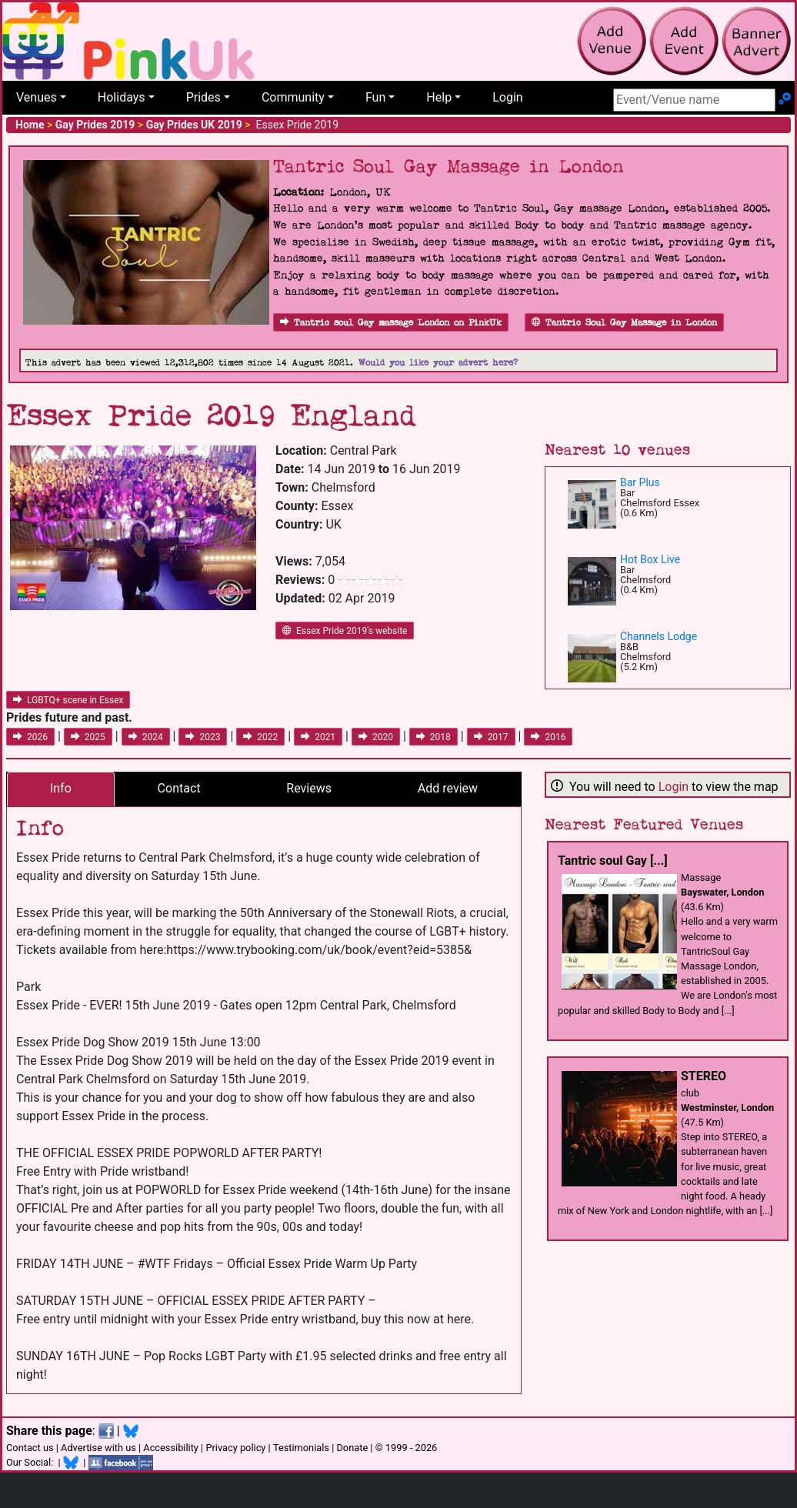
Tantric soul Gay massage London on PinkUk (391, 322)
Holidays (121, 97)
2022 (260, 737)
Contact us (30, 1447)
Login (507, 97)
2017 (491, 737)
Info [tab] (61, 788)
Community (293, 97)
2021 (318, 737)
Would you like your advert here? (438, 362)
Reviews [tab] (309, 788)
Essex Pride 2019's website (344, 631)
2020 (375, 737)
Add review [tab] (448, 788)
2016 (548, 737)
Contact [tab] (179, 788)
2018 (433, 737)
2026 (30, 737)
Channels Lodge (658, 636)
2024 (145, 737)
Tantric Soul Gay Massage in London (624, 322)
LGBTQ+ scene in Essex (68, 700)
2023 (202, 737)
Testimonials (301, 1447)
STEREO (703, 1076)
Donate (352, 1447)
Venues (36, 97)
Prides (203, 97)
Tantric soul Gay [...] (613, 860)
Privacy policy (235, 1447)
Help (439, 97)
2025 (88, 737)
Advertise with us (98, 1447)
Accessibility (170, 1447)
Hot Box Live (650, 559)
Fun (375, 97)
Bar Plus (640, 482)
